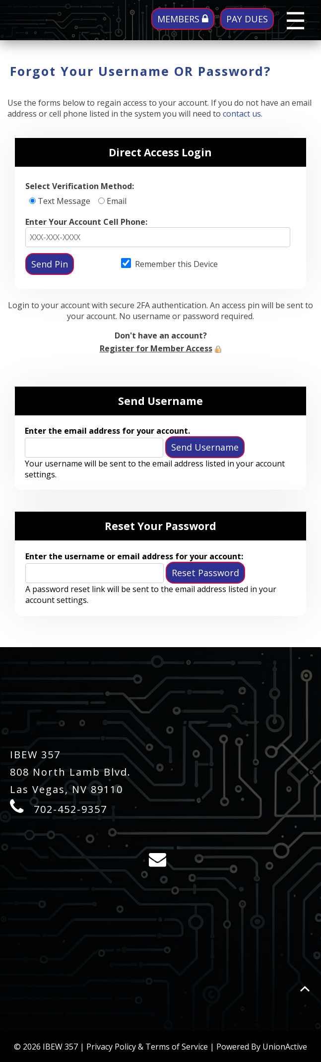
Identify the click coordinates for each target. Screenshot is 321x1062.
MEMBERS (182, 19)
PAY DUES (247, 19)
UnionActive (284, 1046)
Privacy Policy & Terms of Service (147, 1046)
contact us (242, 113)
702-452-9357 (70, 809)
